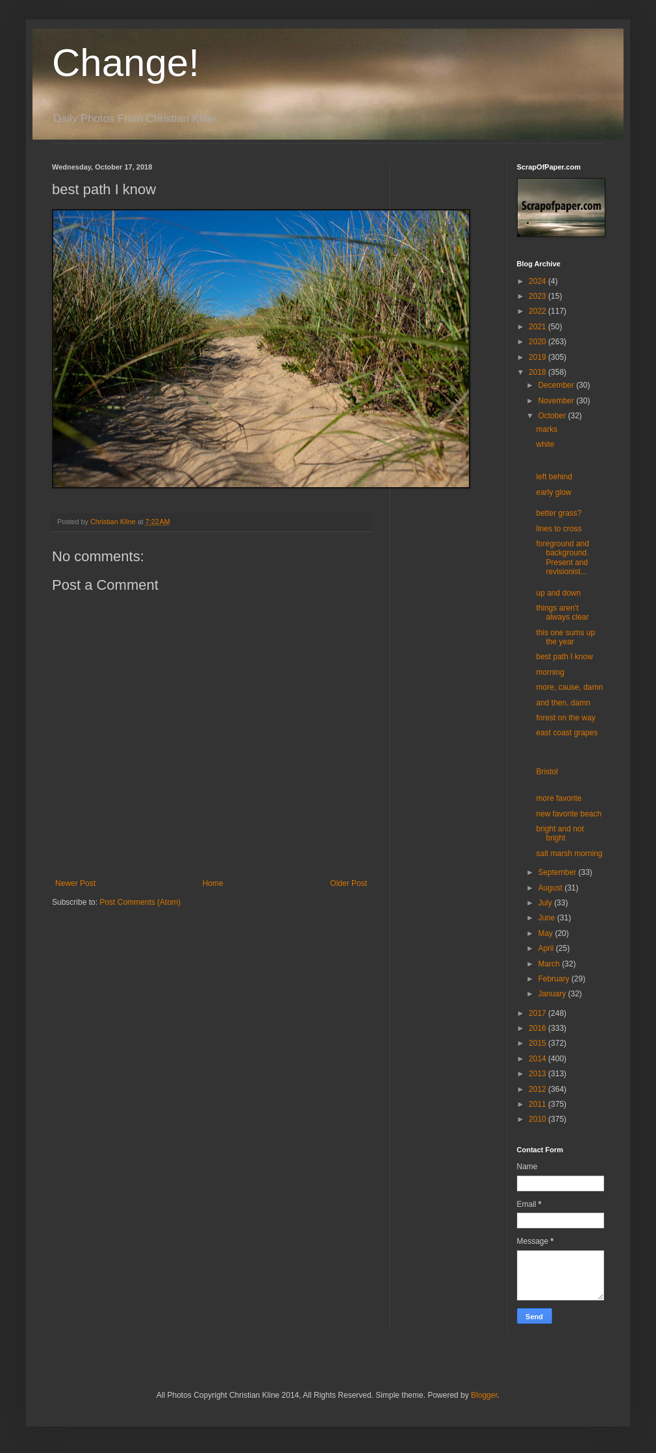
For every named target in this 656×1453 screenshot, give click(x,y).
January (553, 993)
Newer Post (75, 883)
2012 (538, 1089)
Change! (125, 62)
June (547, 917)
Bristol (546, 771)
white (545, 444)
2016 (538, 1028)
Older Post (348, 883)
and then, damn (563, 702)
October (553, 415)
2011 (538, 1104)
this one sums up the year (565, 637)
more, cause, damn (569, 687)
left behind (554, 476)
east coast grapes (567, 732)
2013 (538, 1073)
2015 (538, 1043)
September (558, 872)
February (554, 978)
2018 (538, 372)
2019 (538, 357)
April (546, 948)
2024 (538, 281)
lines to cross (558, 528)
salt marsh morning (569, 853)
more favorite (558, 798)
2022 (538, 311)
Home (213, 883)
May (546, 933)
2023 (538, 296)
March (550, 963)
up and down (558, 593)
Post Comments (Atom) (140, 902)
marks (546, 429)
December (557, 385)
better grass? (558, 513)
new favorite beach (568, 813)
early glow (553, 492)
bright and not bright (559, 833)
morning (550, 672)
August (551, 887)
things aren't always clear (562, 612)
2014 (538, 1058)
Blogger (484, 1395)
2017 (538, 1013)
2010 (538, 1119)
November (557, 400)
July (546, 902)
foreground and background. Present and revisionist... (562, 557)
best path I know (564, 656)
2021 (538, 326)
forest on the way (565, 717)
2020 (538, 341)
